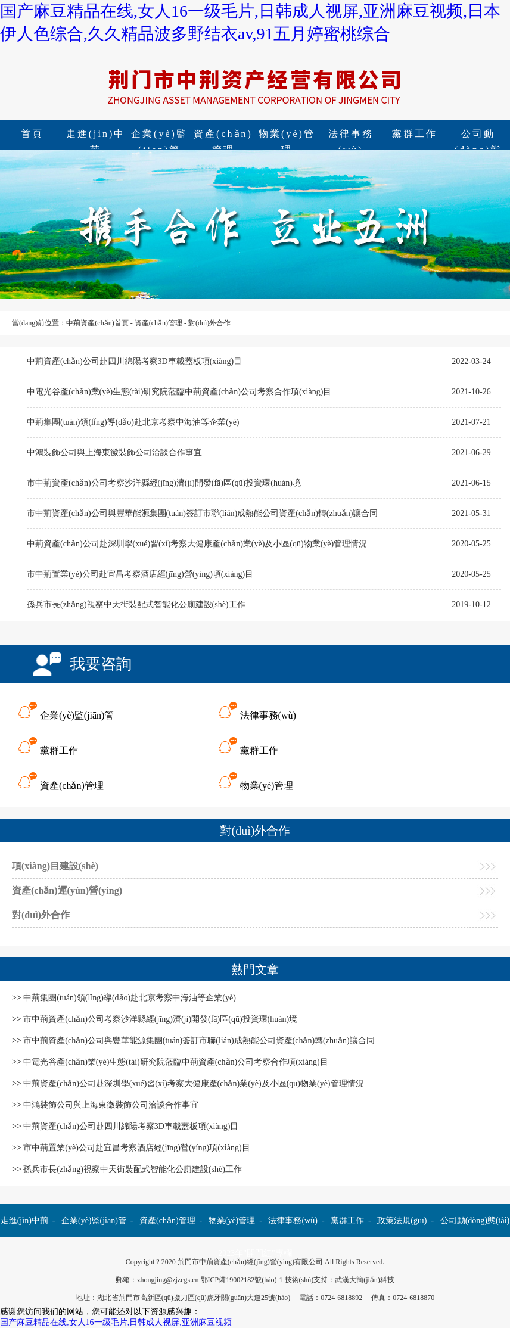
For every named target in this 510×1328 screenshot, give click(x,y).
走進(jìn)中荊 (96, 135)
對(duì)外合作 (209, 323)
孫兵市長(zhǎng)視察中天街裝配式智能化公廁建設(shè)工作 (136, 604)
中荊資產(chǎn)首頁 (97, 323)
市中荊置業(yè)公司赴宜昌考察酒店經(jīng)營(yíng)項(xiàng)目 (140, 574)
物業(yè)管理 (287, 135)
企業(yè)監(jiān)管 (159, 135)
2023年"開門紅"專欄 (254, 1253)
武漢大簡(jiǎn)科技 (364, 1280)
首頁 (32, 134)
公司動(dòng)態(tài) (475, 1220)
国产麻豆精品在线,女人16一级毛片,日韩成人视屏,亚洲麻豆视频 (116, 1322)
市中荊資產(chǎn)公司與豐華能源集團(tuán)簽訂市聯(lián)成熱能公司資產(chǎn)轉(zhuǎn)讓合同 (202, 513)
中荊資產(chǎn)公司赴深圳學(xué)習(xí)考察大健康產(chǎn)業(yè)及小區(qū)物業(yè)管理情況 (197, 543)
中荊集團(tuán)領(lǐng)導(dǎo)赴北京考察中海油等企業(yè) (133, 422)
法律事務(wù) (351, 135)
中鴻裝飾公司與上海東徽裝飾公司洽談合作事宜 (114, 452)
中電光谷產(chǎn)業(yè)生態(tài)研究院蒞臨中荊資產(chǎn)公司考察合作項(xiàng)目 (179, 391)
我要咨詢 (101, 664)
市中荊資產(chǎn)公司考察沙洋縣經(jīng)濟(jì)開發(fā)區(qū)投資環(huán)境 (164, 482)
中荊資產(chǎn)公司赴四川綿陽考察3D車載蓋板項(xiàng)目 (134, 361)
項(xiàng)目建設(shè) (55, 866)
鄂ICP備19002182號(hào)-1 (242, 1280)
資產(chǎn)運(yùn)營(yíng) (67, 890)
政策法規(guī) (402, 1220)
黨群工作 (414, 134)
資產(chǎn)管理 (223, 135)
